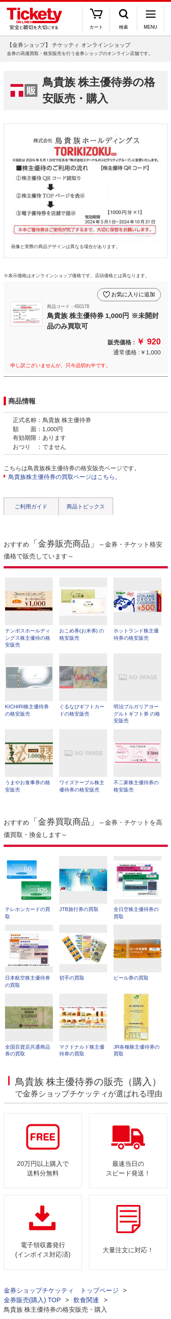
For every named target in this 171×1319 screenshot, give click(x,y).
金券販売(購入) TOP (32, 1300)
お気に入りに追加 (133, 294)
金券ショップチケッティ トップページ (61, 1290)
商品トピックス (86, 506)
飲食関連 (86, 1300)
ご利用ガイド (31, 506)
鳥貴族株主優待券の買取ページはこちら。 (64, 476)
